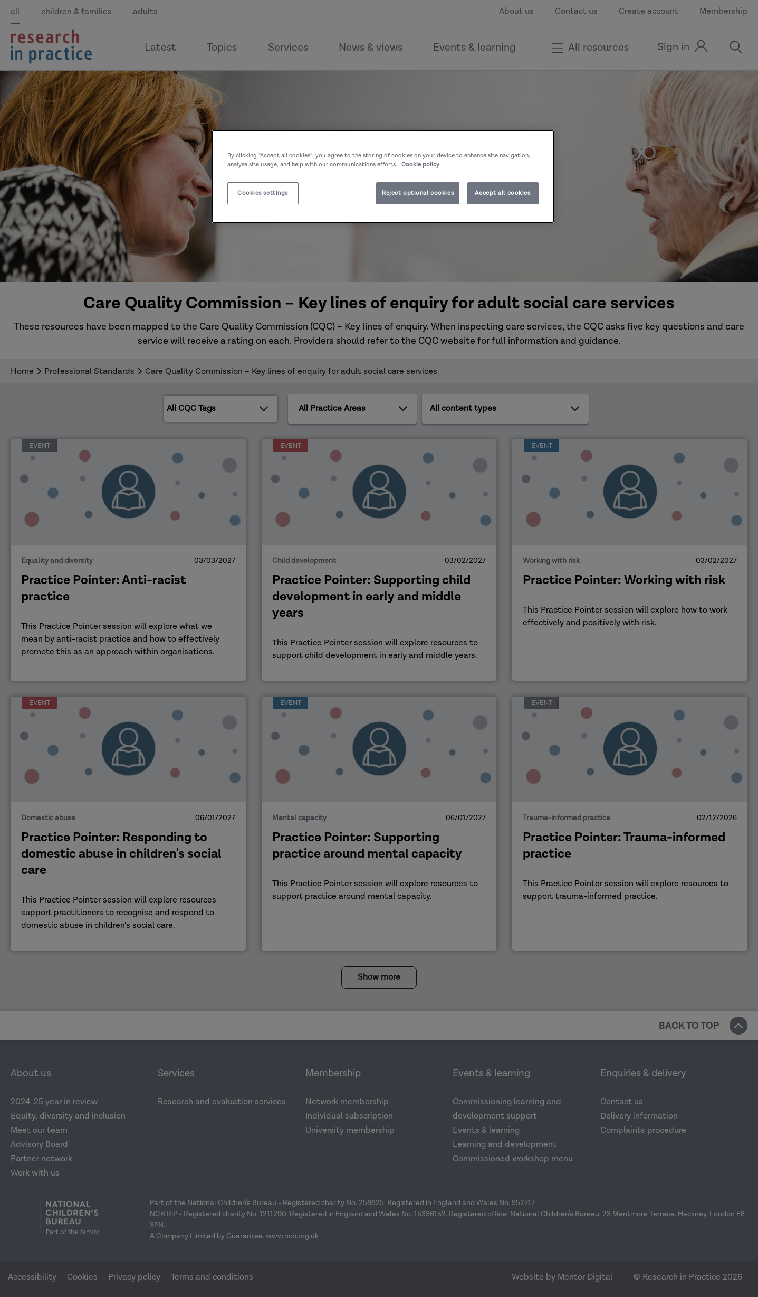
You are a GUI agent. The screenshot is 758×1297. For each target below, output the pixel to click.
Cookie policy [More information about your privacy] (420, 164)
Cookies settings (262, 193)
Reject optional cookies (418, 193)
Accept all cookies (502, 193)
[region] (383, 176)
